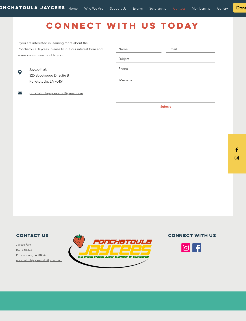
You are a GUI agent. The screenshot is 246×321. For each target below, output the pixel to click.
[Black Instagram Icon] (236, 158)
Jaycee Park (23, 244)
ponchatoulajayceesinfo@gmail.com (39, 260)
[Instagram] (185, 247)
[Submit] (165, 106)
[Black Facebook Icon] (236, 149)
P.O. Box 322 (24, 249)
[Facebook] (196, 247)
